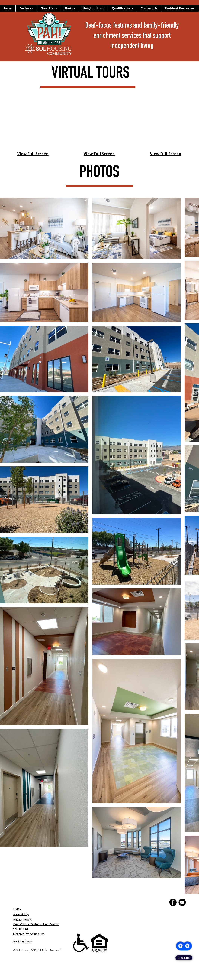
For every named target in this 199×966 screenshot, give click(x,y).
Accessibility (21, 914)
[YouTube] (152, 902)
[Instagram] (162, 902)
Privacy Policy (22, 919)
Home (17, 908)
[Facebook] (143, 902)
